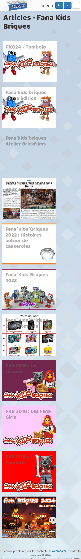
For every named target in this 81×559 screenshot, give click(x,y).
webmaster (59, 551)
